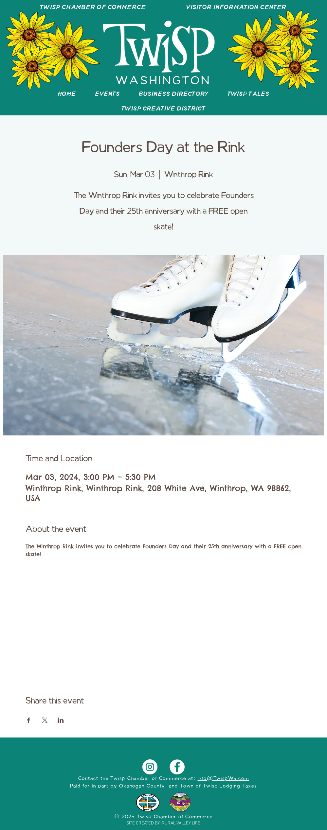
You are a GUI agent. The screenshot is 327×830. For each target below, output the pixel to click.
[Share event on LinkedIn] (61, 720)
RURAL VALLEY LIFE (181, 823)
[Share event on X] (45, 720)
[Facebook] (177, 766)
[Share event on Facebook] (29, 720)
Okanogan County (142, 786)
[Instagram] (149, 766)
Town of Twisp (199, 786)
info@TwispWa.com (223, 778)
